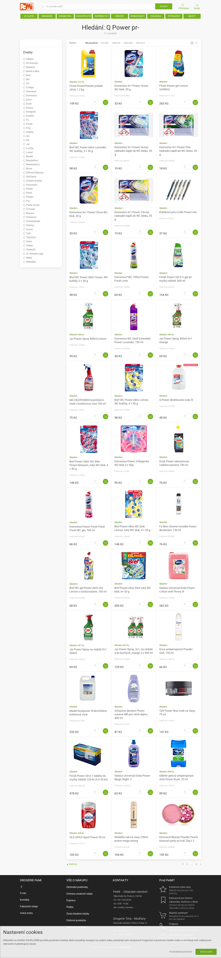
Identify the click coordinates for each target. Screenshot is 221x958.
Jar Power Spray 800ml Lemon (87, 338)
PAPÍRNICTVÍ (101, 16)
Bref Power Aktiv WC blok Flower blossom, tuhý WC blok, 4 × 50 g (88, 465)
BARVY (192, 16)
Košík (197, 6)
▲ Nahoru (71, 864)
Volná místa (26, 913)
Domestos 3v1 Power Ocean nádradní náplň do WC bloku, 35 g (133, 151)
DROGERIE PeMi (31, 880)
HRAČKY (119, 16)
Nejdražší (116, 43)
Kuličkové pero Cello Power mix (178, 212)
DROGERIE (47, 16)
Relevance (140, 43)
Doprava (70, 900)
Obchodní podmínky (77, 887)
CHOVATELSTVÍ (83, 16)
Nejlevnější (128, 43)
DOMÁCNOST (138, 16)
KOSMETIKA (65, 16)
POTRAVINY (174, 16)
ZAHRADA (156, 16)
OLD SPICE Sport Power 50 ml (87, 837)
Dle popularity (91, 43)
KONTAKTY (120, 880)
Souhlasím (206, 952)
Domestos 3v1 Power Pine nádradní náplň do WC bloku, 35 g (178, 151)
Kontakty (24, 899)
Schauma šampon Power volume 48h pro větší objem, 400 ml (131, 714)
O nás (23, 893)
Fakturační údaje (29, 906)
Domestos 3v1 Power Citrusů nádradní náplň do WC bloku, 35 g (133, 216)
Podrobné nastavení (180, 952)
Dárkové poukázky (76, 920)
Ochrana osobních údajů (79, 893)
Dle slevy (105, 43)
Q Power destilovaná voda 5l (176, 399)
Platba (69, 907)
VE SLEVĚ (29, 16)
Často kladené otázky (77, 913)
